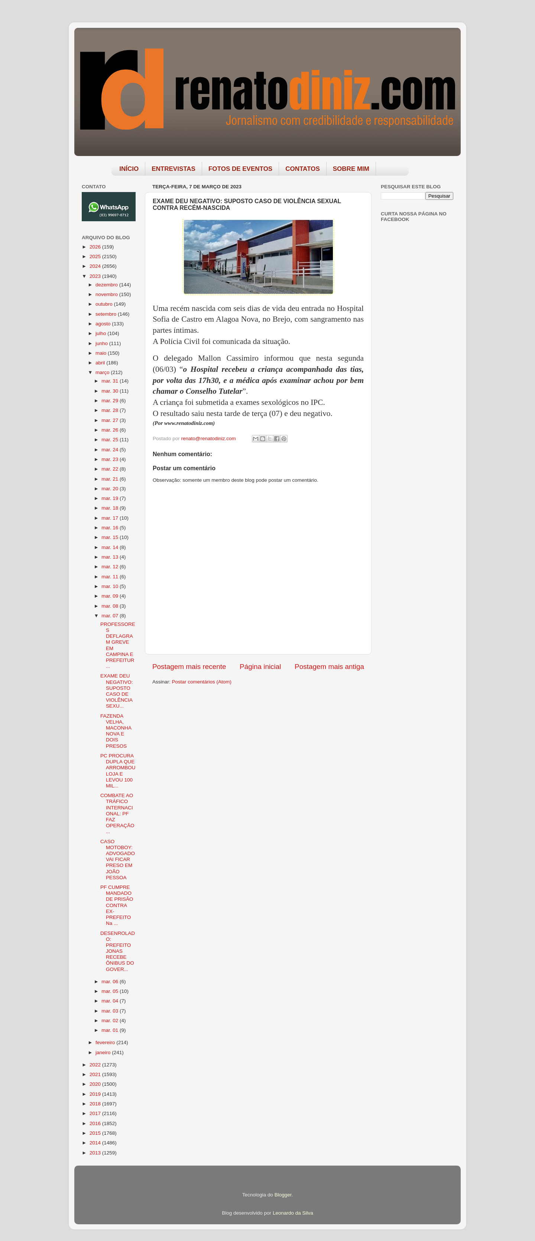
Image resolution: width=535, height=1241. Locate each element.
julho (101, 333)
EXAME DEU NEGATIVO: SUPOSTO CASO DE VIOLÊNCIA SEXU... (116, 691)
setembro (106, 314)
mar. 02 (110, 1020)
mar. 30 (110, 391)
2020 (96, 1084)
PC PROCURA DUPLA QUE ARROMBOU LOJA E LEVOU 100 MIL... (118, 771)
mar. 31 (110, 381)
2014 (96, 1143)
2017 (96, 1113)
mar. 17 (110, 518)
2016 (96, 1123)
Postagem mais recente (189, 666)
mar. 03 (110, 1011)
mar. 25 (110, 439)
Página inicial (260, 666)
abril (100, 363)
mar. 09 (110, 596)
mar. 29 (110, 400)
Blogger (283, 1195)
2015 (96, 1133)
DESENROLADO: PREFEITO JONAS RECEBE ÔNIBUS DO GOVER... (117, 951)
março (103, 372)
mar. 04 (110, 1001)
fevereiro (105, 1042)
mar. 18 (110, 508)
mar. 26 (110, 430)
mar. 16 (110, 527)
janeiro (103, 1052)
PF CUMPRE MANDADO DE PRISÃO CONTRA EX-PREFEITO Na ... (116, 905)
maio (101, 353)
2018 (96, 1104)
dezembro (107, 284)
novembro (107, 294)
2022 (96, 1065)
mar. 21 (110, 479)
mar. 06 (110, 981)
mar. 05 (110, 991)
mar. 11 (110, 576)
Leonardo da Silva (293, 1213)
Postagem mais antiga (329, 666)
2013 (96, 1153)
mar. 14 (110, 547)
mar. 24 (110, 449)
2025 (96, 256)
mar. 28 (110, 410)
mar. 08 (110, 606)
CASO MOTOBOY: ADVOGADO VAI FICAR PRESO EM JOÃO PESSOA (117, 859)
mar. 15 (110, 537)
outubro (104, 304)
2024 (96, 266)
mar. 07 (110, 615)
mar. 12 (110, 566)
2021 (96, 1074)
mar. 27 (110, 420)
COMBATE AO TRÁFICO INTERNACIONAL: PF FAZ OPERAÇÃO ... (117, 813)
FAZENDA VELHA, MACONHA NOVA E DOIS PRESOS (115, 731)
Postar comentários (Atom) (202, 682)
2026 (96, 247)
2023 (96, 276)
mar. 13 (110, 557)
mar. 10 (110, 586)
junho (102, 343)
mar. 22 (110, 469)
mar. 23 (110, 459)
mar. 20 (110, 488)
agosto (103, 324)
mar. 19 (110, 498)
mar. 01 (110, 1030)
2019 (96, 1094)
